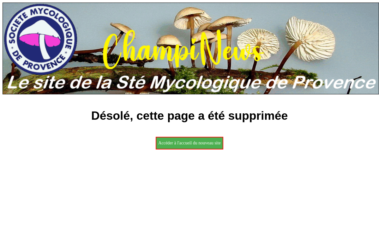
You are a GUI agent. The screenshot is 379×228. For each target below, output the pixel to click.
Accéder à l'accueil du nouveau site (189, 143)
